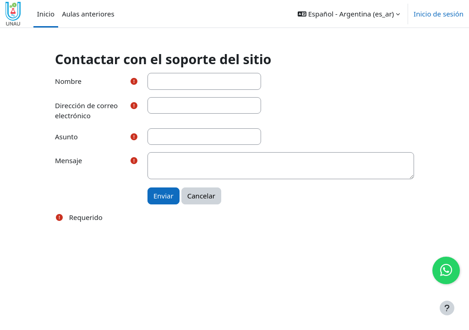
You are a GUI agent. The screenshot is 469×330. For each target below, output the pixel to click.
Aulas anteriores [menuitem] (88, 13)
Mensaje (68, 160)
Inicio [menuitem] (46, 13)
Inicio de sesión (439, 13)
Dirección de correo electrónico (86, 111)
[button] (349, 14)
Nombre (68, 81)
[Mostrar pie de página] (447, 308)
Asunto (66, 136)
